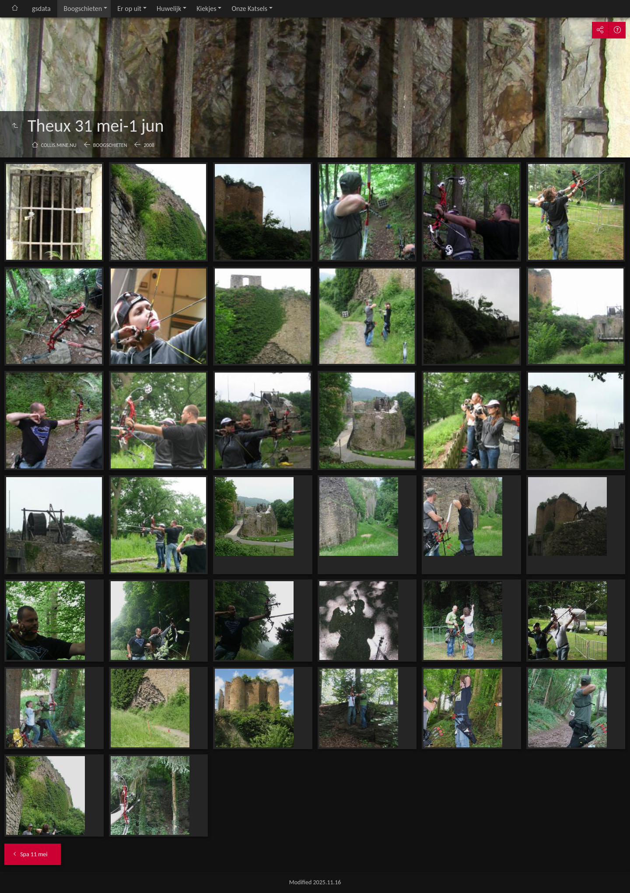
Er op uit (129, 8)
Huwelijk (169, 8)
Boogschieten (83, 8)
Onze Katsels (249, 8)
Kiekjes (206, 8)
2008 (149, 145)
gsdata (41, 8)
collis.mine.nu (59, 145)
